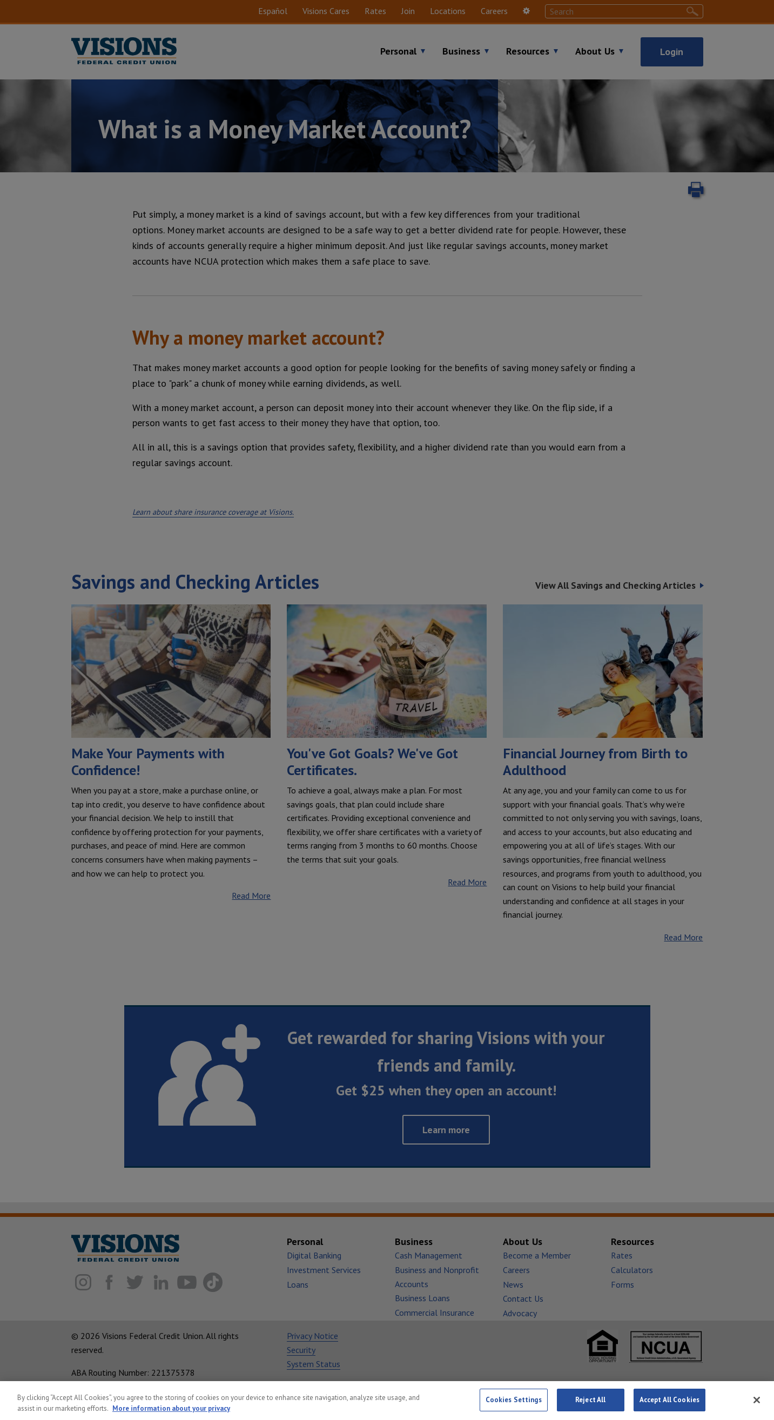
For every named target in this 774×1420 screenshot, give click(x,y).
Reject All (590, 1401)
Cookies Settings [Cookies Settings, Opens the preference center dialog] (514, 1401)
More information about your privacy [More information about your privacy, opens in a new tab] (171, 1409)
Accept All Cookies (669, 1401)
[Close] (757, 1401)
